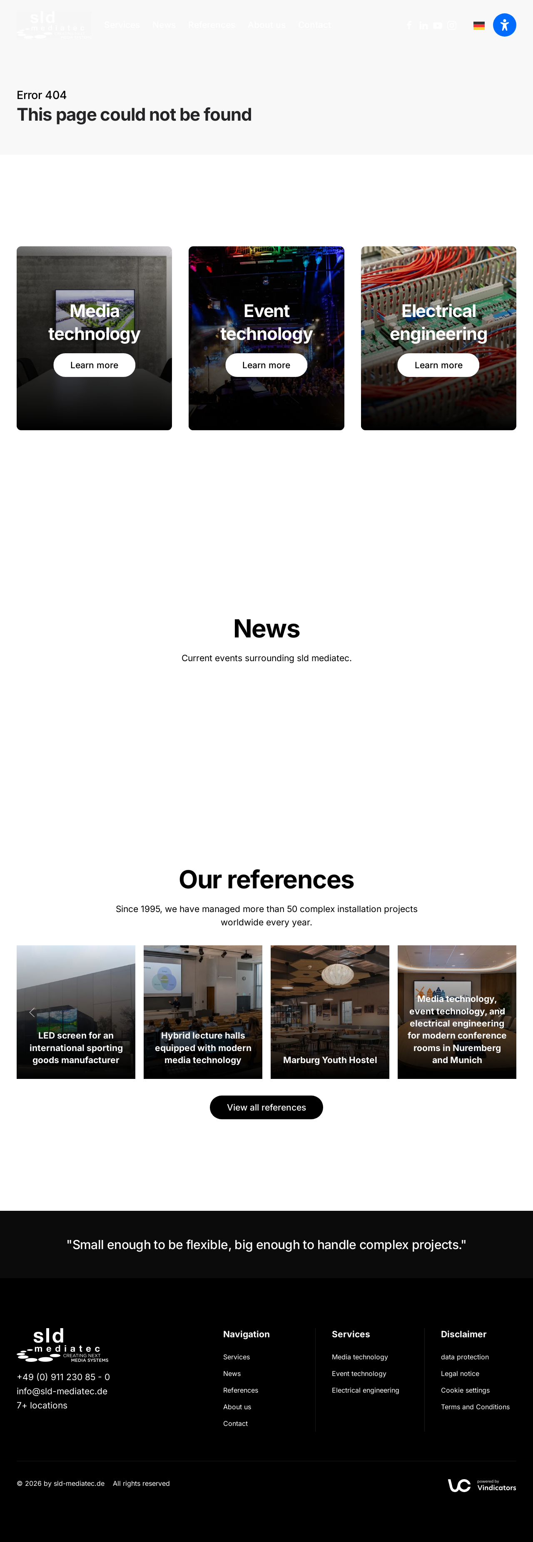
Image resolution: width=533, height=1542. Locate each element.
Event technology (359, 1373)
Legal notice (460, 1373)
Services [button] (122, 25)
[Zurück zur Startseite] (54, 25)
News (164, 25)
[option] (481, 25)
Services (236, 1357)
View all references (266, 1107)
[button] (32, 1012)
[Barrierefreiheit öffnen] (504, 25)
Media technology (360, 1357)
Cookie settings (465, 1390)
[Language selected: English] (481, 25)
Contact (314, 25)
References (211, 25)
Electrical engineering (365, 1390)
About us (237, 1407)
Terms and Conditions (475, 1407)
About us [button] (267, 25)
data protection (465, 1357)
